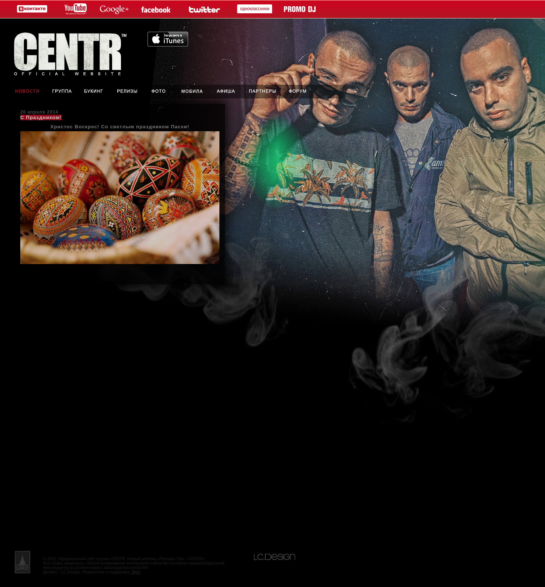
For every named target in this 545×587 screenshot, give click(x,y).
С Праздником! (41, 117)
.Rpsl (135, 572)
